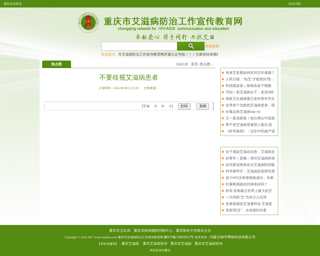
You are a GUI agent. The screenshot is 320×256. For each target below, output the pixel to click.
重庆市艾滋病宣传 (209, 243)
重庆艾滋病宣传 (155, 243)
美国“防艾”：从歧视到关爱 (246, 210)
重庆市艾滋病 (180, 243)
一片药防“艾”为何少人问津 (246, 197)
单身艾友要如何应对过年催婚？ (250, 73)
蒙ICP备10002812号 (179, 237)
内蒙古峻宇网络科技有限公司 (232, 237)
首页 (194, 64)
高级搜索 (212, 46)
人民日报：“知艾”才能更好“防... (250, 79)
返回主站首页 (13, 4)
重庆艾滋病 (130, 243)
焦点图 (205, 64)
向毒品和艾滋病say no (243, 112)
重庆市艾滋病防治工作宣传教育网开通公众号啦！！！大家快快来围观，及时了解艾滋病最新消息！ (189, 54)
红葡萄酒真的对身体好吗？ (247, 184)
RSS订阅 (294, 4)
